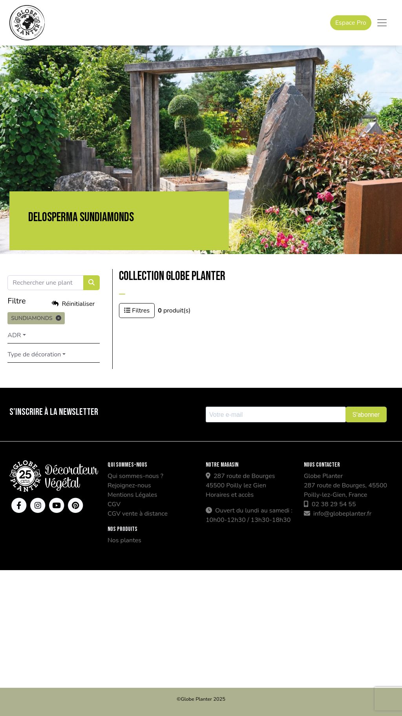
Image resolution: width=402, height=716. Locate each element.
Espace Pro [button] (350, 22)
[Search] (51, 282)
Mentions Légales (132, 495)
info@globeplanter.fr (337, 513)
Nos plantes (124, 540)
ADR (19, 335)
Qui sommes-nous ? (135, 476)
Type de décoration (39, 354)
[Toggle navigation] (382, 22)
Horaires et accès (230, 495)
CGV (114, 504)
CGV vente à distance (138, 513)
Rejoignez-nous (129, 485)
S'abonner (366, 414)
